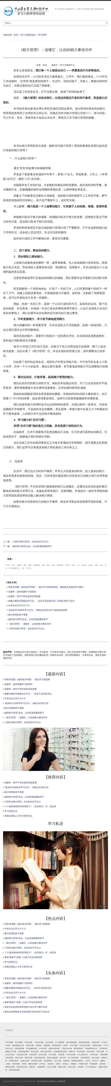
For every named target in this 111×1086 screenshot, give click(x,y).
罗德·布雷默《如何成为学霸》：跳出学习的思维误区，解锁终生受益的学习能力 (46, 587)
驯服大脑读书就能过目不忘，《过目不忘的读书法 (28, 693)
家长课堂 (60, 565)
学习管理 (42, 34)
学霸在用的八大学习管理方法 (18, 815)
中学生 (67, 565)
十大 (78, 565)
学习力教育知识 (28, 34)
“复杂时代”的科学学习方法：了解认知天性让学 (26, 703)
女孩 (43, 565)
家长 (25, 565)
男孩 (53, 565)
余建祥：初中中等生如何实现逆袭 (24, 596)
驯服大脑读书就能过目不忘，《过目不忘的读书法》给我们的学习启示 (41, 600)
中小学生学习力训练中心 (47, 1081)
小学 (23, 568)
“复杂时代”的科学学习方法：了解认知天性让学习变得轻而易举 (37, 610)
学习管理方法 (10, 811)
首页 (16, 34)
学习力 (7, 565)
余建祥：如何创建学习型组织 (22, 591)
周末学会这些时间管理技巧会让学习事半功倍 (25, 1006)
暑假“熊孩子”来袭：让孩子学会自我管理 (23, 957)
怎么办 (90, 565)
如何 (48, 565)
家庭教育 (37, 565)
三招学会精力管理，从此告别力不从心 (30, 541)
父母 (73, 565)
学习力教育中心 (67, 65)
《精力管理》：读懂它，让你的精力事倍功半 (29, 623)
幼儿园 (84, 565)
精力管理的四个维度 (18, 614)
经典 (96, 565)
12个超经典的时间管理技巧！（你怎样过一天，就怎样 (30, 806)
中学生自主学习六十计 (19, 605)
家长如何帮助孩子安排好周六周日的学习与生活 (26, 1011)
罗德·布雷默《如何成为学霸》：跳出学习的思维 (27, 679)
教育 (30, 565)
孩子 (13, 565)
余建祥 (19, 565)
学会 (101, 565)
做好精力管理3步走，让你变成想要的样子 (32, 546)
